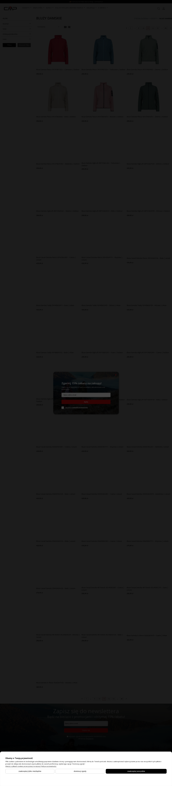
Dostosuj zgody (80, 771)
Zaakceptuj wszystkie (136, 771)
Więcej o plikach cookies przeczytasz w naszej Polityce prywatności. (30, 766)
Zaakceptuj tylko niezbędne (30, 771)
